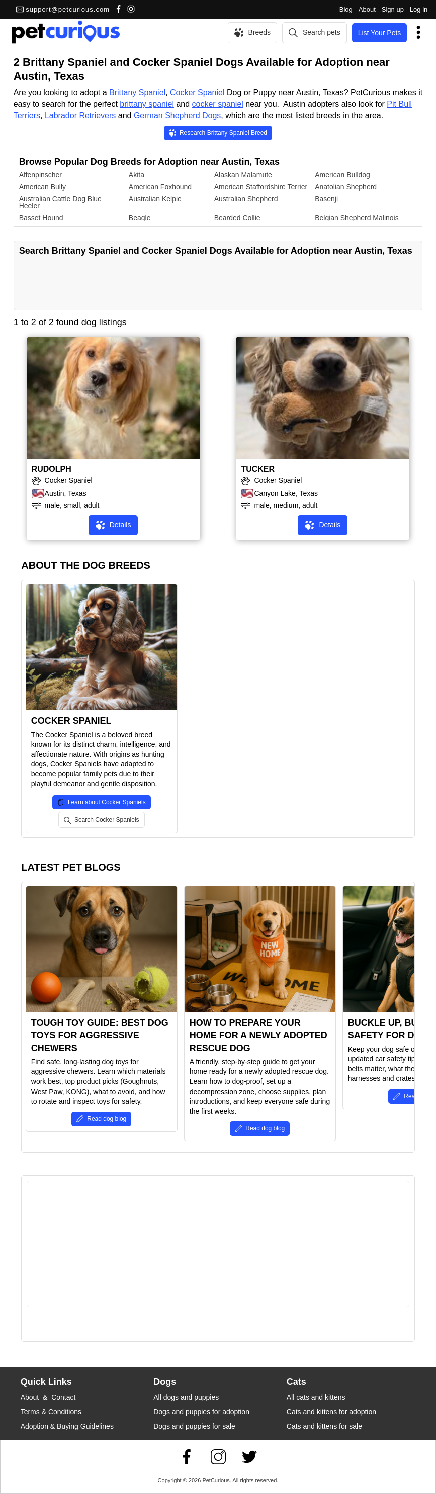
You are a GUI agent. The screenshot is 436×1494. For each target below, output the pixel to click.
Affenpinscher (40, 175)
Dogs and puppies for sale (194, 1426)
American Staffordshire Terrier (260, 187)
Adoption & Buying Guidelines (67, 1426)
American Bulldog (342, 175)
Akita (136, 175)
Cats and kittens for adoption (331, 1412)
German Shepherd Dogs (177, 115)
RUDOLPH (51, 469)
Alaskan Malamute (243, 175)
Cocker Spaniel (197, 92)
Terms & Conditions (51, 1412)
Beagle (140, 218)
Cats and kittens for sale (324, 1426)
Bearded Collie (237, 218)
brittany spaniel (147, 104)
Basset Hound (41, 218)
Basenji (326, 199)
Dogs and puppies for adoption (201, 1412)
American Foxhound (160, 187)
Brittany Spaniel (137, 92)
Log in (418, 9)
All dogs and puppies (186, 1397)
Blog (346, 9)
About (367, 9)
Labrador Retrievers (80, 115)
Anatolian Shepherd (346, 187)
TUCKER (258, 469)
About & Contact (48, 1397)
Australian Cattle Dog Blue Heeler (60, 202)
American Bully (42, 187)
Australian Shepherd (246, 199)
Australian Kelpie (155, 199)
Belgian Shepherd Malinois (357, 218)
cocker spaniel (217, 104)
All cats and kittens (316, 1397)
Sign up (393, 9)
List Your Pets (379, 33)
